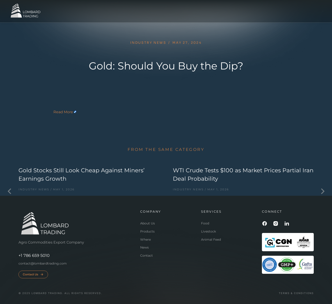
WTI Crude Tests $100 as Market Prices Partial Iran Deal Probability (243, 174)
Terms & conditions (296, 293)
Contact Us (33, 274)
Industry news (148, 43)
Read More (63, 112)
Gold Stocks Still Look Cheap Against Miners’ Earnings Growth (81, 174)
